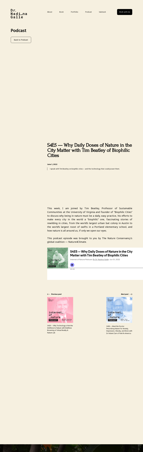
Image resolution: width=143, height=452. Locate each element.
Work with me (124, 11)
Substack (102, 12)
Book (61, 12)
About (49, 12)
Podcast (88, 12)
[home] (19, 13)
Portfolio (74, 12)
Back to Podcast (21, 40)
